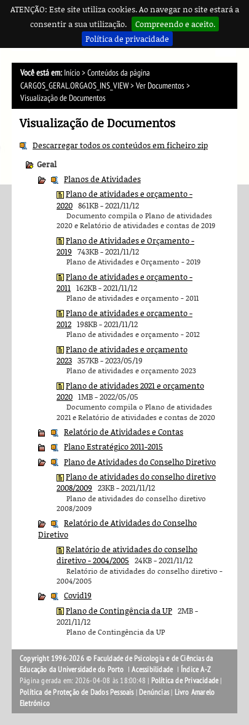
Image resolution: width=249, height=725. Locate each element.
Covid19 (78, 595)
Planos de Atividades (102, 178)
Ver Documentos (160, 86)
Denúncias (154, 692)
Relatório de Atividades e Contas (123, 431)
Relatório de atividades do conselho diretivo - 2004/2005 (127, 555)
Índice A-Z (196, 670)
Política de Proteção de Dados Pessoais (77, 692)
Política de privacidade (127, 38)
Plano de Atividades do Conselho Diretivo (140, 461)
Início (72, 73)
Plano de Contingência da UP (119, 610)
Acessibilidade (152, 670)
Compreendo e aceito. (175, 24)
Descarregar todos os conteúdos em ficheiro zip (120, 145)
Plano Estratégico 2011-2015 (113, 446)
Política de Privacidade (185, 681)
